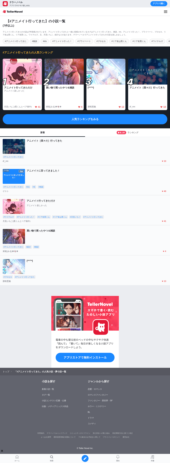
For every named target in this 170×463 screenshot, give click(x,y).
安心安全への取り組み (101, 433)
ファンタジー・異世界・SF (100, 400)
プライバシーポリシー (111, 437)
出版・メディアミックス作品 (55, 406)
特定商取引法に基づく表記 (122, 433)
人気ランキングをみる (85, 119)
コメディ (92, 423)
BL (89, 412)
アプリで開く (159, 3)
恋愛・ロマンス (95, 389)
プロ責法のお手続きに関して (89, 437)
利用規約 (40, 433)
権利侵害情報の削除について (65, 437)
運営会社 (126, 437)
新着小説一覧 (48, 389)
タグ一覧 (46, 395)
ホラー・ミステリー (97, 406)
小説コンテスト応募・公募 (54, 400)
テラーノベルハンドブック (57, 433)
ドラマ (91, 418)
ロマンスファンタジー (98, 395)
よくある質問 (46, 437)
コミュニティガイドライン (80, 433)
